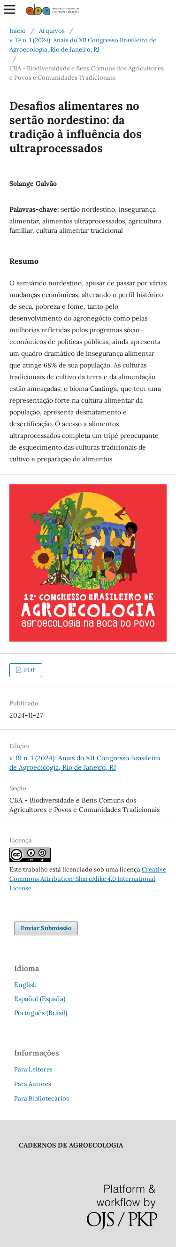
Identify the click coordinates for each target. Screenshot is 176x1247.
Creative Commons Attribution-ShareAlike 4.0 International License (87, 878)
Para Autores (32, 1084)
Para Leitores (33, 1069)
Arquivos (52, 31)
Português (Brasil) (40, 1013)
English (25, 984)
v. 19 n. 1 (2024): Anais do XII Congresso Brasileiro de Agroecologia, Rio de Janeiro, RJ (82, 45)
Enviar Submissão (46, 928)
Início (17, 31)
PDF (29, 670)
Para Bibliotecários (41, 1098)
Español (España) (39, 999)
